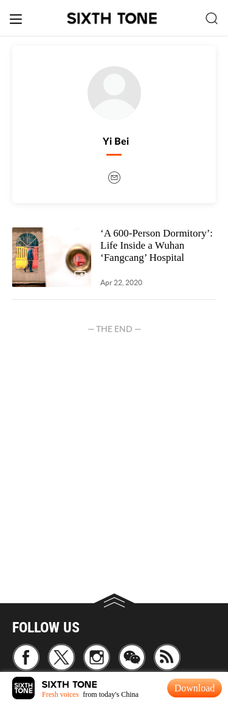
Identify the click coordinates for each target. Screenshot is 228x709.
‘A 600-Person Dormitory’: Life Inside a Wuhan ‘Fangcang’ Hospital (156, 245)
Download (194, 688)
